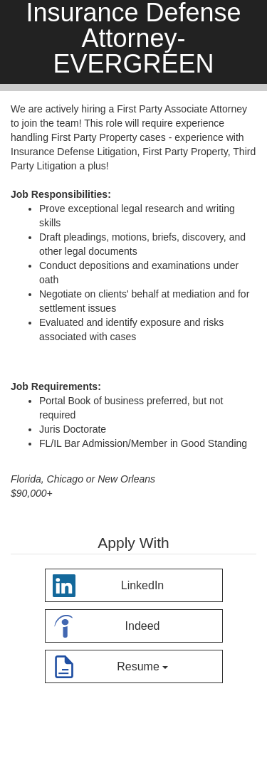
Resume (110, 664)
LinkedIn (108, 583)
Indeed (106, 624)
